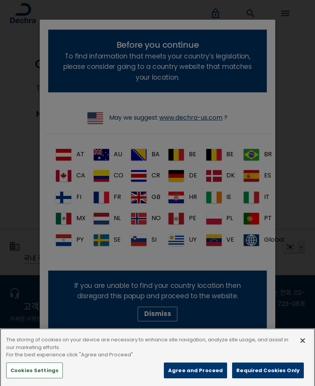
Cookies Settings (34, 376)
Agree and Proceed (195, 376)
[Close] (302, 347)
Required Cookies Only (268, 376)
